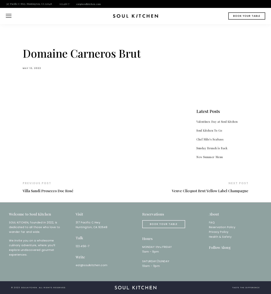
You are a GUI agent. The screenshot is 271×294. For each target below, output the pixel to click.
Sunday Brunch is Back (212, 148)
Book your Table (164, 224)
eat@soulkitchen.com (88, 3)
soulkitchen (29, 287)
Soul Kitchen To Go (209, 130)
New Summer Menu (209, 157)
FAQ (212, 222)
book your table (246, 16)
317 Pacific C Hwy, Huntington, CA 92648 (29, 3)
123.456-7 (64, 3)
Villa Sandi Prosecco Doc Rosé (48, 190)
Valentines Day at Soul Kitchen (217, 121)
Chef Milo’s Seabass (209, 139)
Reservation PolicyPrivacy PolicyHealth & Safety (222, 231)
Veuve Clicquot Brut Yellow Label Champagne (210, 190)
